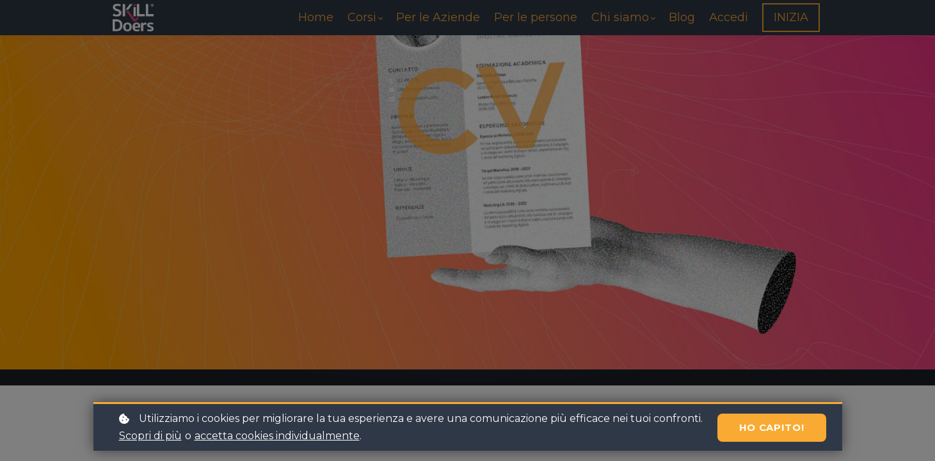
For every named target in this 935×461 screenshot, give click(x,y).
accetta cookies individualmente (277, 436)
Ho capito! (771, 427)
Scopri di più (150, 436)
